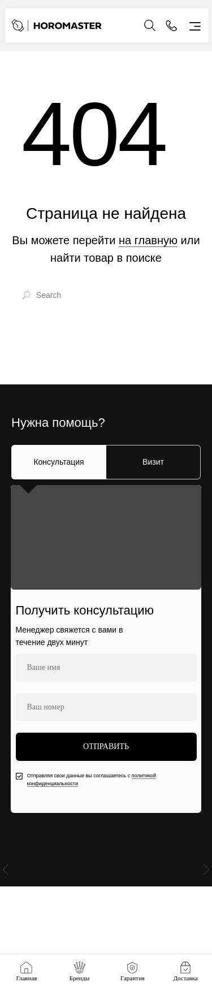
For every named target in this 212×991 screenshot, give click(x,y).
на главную (148, 240)
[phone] (106, 707)
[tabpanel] (106, 649)
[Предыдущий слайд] (5, 872)
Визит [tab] (153, 461)
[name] (106, 668)
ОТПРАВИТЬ (106, 746)
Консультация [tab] (58, 461)
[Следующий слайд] (206, 872)
